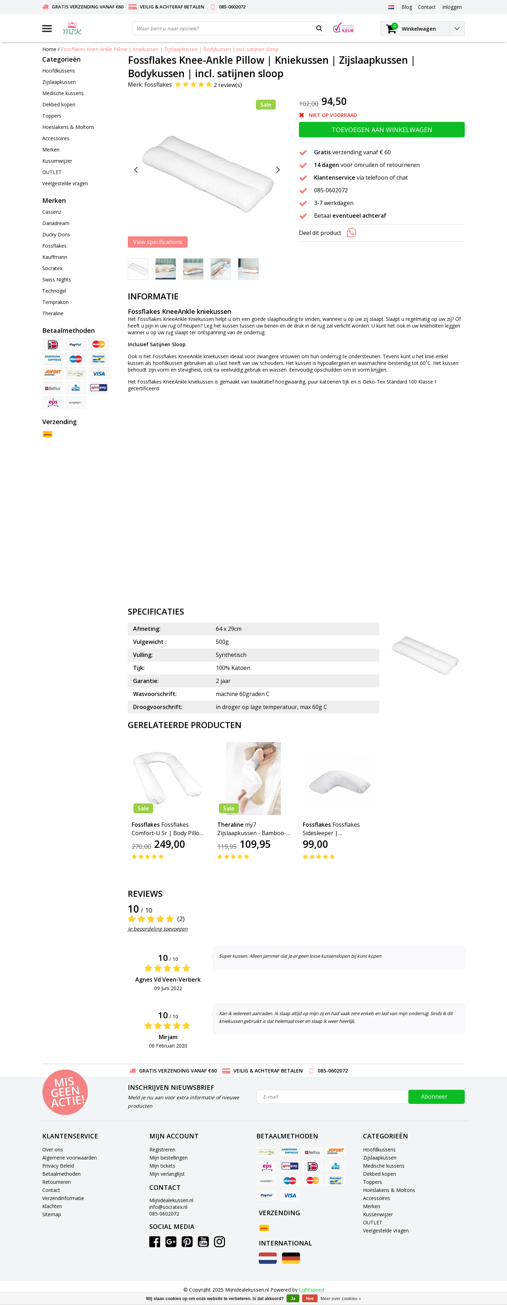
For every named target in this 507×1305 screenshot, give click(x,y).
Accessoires (376, 1198)
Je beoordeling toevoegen (158, 928)
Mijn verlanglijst (167, 1173)
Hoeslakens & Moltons (389, 1190)
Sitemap (51, 1214)
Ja (292, 1298)
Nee (310, 1298)
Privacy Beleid (58, 1165)
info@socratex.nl (168, 1207)
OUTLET (372, 1222)
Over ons (52, 1149)
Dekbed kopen (379, 1173)
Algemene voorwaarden (69, 1157)
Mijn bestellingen (168, 1157)
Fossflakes (158, 84)
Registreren (162, 1149)
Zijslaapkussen (379, 1157)
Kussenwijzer (378, 1214)
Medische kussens (384, 1165)
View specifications (157, 242)
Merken (371, 1206)
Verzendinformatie (63, 1198)
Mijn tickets (162, 1165)
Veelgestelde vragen (386, 1230)
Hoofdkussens (379, 1149)
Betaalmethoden (61, 1173)
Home (49, 49)
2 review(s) (228, 85)
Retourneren (56, 1182)
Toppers (372, 1182)
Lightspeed (311, 1289)
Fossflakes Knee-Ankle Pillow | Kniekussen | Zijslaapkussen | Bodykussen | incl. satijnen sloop (169, 49)
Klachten (52, 1206)
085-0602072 (164, 1213)
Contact (51, 1190)
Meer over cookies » (341, 1298)
